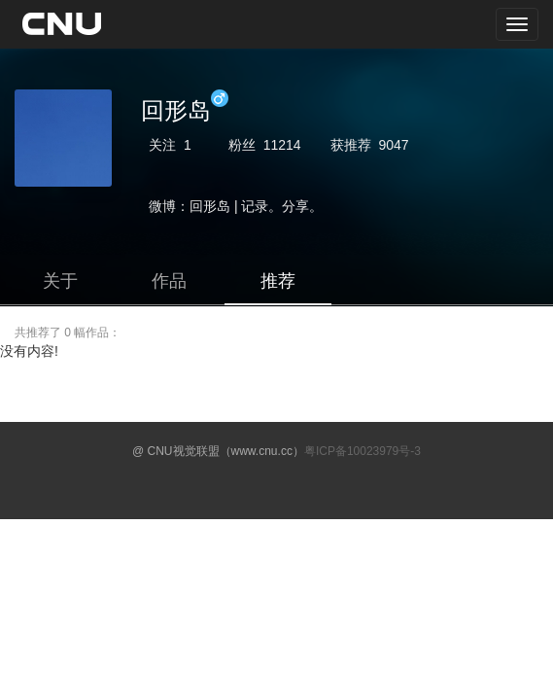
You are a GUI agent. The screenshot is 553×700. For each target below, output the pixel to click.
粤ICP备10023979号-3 (362, 451)
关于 (60, 281)
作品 (169, 281)
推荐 (277, 281)
